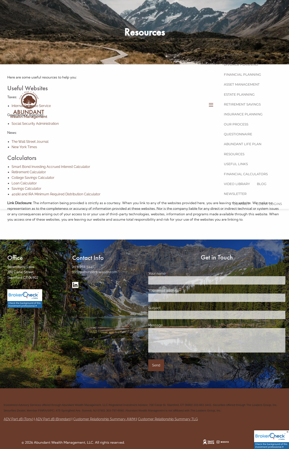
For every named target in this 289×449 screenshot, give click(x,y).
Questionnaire (238, 134)
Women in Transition (244, 55)
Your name (173, 273)
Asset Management (242, 84)
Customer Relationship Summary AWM (104, 419)
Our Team (233, 25)
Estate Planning (239, 94)
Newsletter (235, 194)
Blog (262, 184)
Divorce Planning (241, 64)
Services (232, 45)
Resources (234, 154)
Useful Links (236, 164)
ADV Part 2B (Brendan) (53, 419)
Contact (241, 204)
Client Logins (269, 204)
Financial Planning (242, 74)
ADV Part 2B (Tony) (18, 419)
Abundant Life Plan (242, 144)
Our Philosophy (264, 25)
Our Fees (232, 35)
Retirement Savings (242, 104)
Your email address (180, 291)
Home (276, 5)
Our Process (236, 124)
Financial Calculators (246, 174)
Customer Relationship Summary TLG (168, 419)
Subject (170, 308)
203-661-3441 (83, 267)
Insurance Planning (243, 114)
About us (232, 15)
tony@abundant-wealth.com (94, 272)
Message (172, 325)
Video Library (237, 184)
